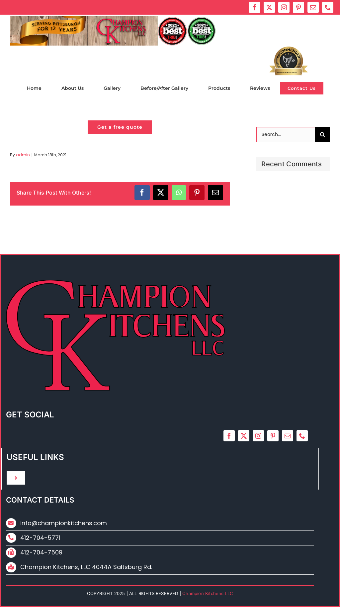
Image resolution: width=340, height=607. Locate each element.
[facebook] (254, 7)
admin (23, 155)
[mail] (313, 7)
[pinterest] (298, 7)
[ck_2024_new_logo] (113, 19)
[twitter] (269, 7)
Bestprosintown (289, 60)
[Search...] (285, 134)
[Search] (322, 134)
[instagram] (284, 7)
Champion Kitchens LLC (288, 73)
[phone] (327, 7)
